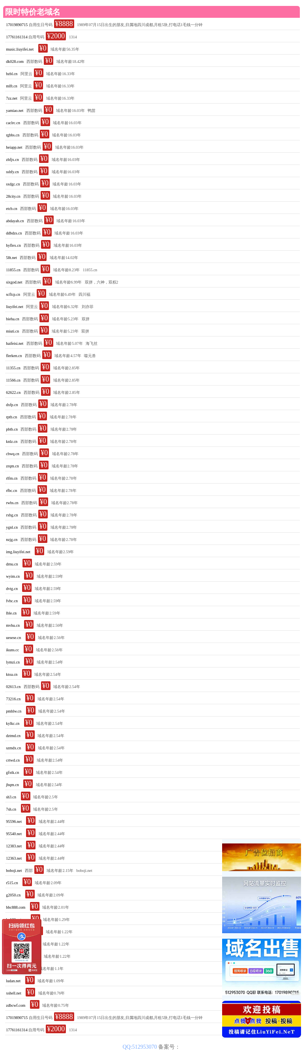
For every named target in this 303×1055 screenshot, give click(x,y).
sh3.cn (11, 797)
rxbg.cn (12, 515)
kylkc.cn (12, 723)
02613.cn (13, 686)
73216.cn (13, 699)
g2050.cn (13, 895)
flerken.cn (14, 356)
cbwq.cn (12, 454)
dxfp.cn (12, 405)
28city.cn (13, 196)
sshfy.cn (12, 172)
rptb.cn (11, 417)
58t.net (11, 257)
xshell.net (13, 993)
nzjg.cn (11, 539)
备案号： (169, 1047)
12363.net (14, 858)
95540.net (14, 834)
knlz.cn (11, 441)
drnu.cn (12, 564)
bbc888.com (15, 907)
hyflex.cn (13, 245)
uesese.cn (13, 637)
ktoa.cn (11, 674)
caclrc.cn (13, 123)
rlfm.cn (11, 478)
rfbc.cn (11, 490)
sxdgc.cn (13, 184)
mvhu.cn (13, 625)
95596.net (14, 821)
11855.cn (13, 270)
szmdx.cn (13, 748)
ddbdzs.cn (14, 233)
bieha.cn (12, 319)
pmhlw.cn (13, 711)
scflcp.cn (13, 294)
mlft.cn (11, 86)
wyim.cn (13, 576)
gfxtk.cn (12, 772)
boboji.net (14, 870)
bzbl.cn (11, 74)
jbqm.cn (12, 785)
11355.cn (13, 368)
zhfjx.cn (12, 159)
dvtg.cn (12, 588)
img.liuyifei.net (18, 552)
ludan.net (13, 981)
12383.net (14, 846)
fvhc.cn (12, 601)
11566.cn (13, 380)
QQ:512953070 (141, 1047)
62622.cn (13, 392)
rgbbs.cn (12, 135)
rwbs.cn (12, 503)
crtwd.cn (13, 760)
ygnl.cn (12, 527)
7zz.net (11, 98)
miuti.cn (12, 331)
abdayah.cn (15, 221)
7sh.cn (11, 809)
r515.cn (12, 883)
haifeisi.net (14, 343)
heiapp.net (14, 147)
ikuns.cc (12, 650)
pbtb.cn (12, 429)
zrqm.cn (12, 466)
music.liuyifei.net (20, 49)
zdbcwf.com (15, 1005)
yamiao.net (14, 110)
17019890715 (17, 25)
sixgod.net (14, 282)
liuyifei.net (14, 306)
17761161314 (17, 37)
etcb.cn (11, 208)
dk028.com (15, 61)
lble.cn (11, 613)
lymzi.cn (13, 662)
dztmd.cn (13, 736)
